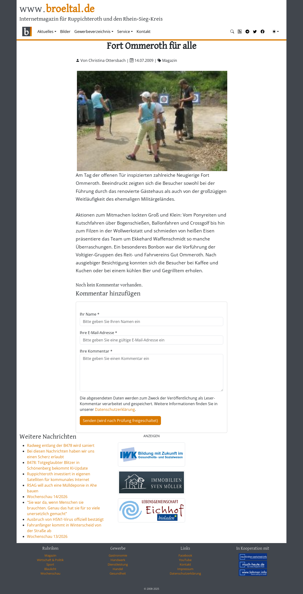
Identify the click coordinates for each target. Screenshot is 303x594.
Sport (50, 564)
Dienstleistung (118, 564)
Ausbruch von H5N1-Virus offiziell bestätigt (65, 519)
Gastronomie (118, 555)
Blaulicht (50, 569)
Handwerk (118, 560)
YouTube (185, 560)
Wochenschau (50, 573)
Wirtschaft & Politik (50, 560)
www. (56, 9)
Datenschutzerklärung (115, 409)
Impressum (185, 569)
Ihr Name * (89, 314)
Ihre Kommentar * (96, 351)
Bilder (65, 31)
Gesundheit (118, 573)
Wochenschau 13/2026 (47, 536)
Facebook (185, 555)
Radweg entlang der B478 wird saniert (60, 445)
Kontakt (144, 31)
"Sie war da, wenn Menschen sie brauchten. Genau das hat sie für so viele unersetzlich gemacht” (63, 508)
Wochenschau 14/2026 (47, 496)
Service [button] (123, 31)
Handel (118, 569)
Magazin (50, 555)
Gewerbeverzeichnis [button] (92, 31)
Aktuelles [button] (45, 31)
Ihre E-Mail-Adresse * (98, 332)
